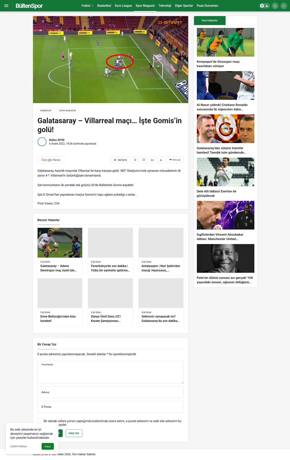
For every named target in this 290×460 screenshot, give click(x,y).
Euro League (123, 5)
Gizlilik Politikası (18, 446)
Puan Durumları (207, 5)
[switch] (264, 5)
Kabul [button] (48, 446)
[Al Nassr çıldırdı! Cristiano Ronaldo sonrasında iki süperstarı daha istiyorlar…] (225, 91)
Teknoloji (165, 5)
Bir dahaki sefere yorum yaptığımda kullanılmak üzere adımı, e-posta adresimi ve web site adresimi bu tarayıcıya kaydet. (113, 423)
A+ (152, 160)
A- (161, 160)
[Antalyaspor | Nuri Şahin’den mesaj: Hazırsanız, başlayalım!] (161, 251)
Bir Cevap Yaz (47, 344)
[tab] (241, 20)
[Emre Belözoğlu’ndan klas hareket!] (60, 302)
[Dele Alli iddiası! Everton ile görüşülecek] (225, 178)
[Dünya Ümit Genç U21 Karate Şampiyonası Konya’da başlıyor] (110, 302)
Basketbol (104, 5)
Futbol (86, 5)
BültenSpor (29, 5)
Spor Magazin (145, 5)
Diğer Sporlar (184, 5)
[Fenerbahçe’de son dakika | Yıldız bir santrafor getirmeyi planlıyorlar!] (110, 251)
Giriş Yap (74, 433)
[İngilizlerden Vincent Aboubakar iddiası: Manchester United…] (225, 221)
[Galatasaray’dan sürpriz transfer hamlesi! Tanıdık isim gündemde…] (225, 134)
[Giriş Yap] (283, 5)
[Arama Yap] (275, 5)
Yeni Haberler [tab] (209, 20)
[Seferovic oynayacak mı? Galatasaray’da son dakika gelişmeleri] (161, 302)
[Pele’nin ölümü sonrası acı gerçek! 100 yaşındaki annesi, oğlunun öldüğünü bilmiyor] (225, 264)
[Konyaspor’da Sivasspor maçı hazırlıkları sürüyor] (225, 48)
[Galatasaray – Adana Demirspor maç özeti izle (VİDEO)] (60, 251)
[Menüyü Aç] (6, 5)
